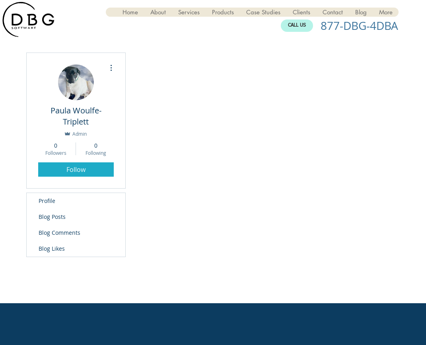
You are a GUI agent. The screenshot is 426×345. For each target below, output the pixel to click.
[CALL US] (297, 25)
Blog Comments (59, 232)
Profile (47, 201)
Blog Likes (52, 248)
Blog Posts (52, 216)
